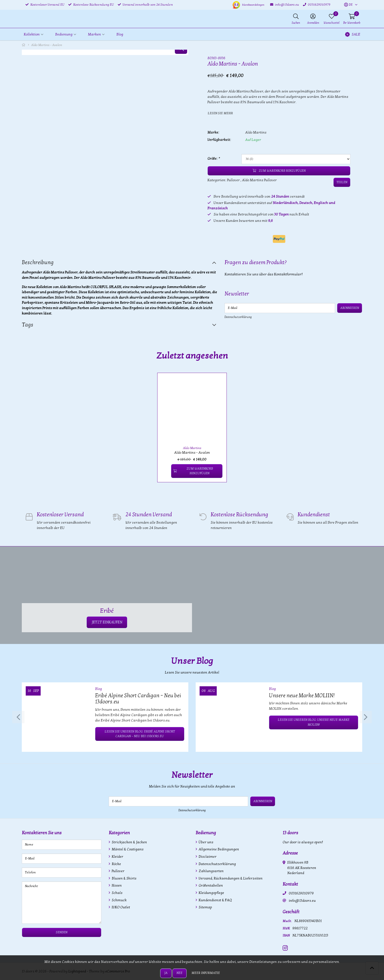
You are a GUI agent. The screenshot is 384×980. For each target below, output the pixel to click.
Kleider (117, 857)
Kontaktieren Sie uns (41, 832)
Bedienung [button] (63, 34)
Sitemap (205, 907)
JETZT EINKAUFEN (107, 622)
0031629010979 (301, 893)
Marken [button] (94, 34)
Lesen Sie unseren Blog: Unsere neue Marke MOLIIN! (313, 722)
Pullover (233, 180)
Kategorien (119, 832)
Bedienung (206, 832)
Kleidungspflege (211, 893)
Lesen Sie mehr (220, 113)
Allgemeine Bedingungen (218, 849)
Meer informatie (206, 973)
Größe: (213, 159)
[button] (348, 5)
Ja (166, 973)
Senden (61, 932)
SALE (352, 34)
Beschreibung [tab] (38, 262)
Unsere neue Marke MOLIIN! (302, 695)
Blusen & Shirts (123, 878)
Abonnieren (349, 308)
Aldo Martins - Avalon (192, 453)
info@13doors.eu (302, 901)
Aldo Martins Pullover (259, 180)
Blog (119, 34)
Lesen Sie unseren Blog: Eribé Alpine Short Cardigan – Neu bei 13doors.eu (140, 734)
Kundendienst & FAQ (215, 900)
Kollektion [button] (32, 34)
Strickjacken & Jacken (129, 842)
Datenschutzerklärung (238, 317)
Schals (116, 893)
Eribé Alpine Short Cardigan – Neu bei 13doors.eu (138, 698)
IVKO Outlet (120, 907)
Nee (179, 973)
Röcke (116, 864)
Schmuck (119, 900)
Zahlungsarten (211, 871)
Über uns (205, 842)
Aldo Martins (255, 132)
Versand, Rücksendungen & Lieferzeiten (230, 878)
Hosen (116, 885)
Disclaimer (207, 857)
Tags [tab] (27, 325)
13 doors (290, 832)
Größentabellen (210, 885)
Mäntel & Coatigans (127, 849)
